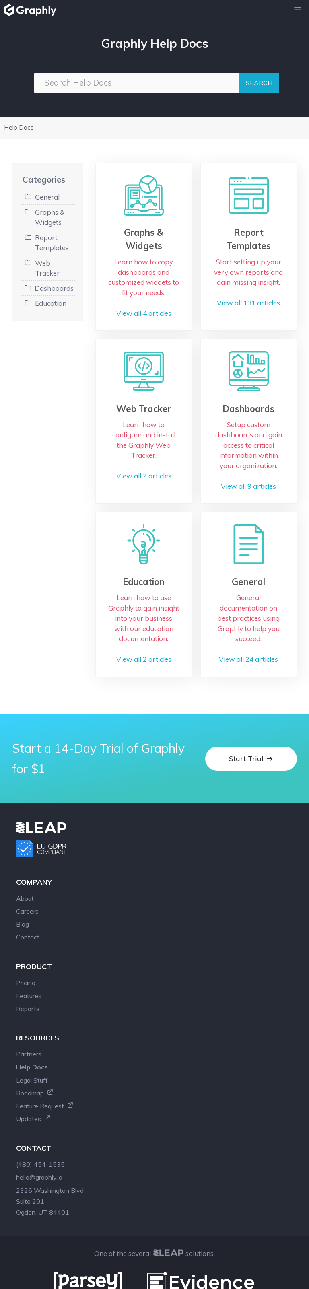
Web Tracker (47, 268)
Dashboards (54, 288)
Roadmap (35, 1028)
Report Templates (52, 242)
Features (28, 931)
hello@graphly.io (39, 1112)
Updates (33, 1054)
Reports (27, 943)
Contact (27, 872)
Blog (22, 859)
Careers (27, 846)
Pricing (25, 918)
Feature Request (45, 1041)
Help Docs (19, 127)
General (47, 197)
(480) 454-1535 (40, 1099)
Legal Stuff (32, 1015)
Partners (28, 989)
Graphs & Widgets (49, 217)
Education (50, 303)
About (25, 833)
